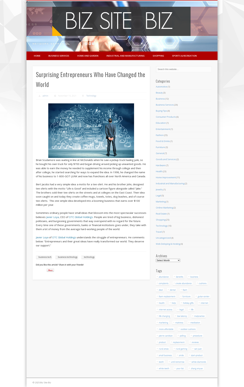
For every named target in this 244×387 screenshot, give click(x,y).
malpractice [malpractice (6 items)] (199, 316)
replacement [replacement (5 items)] (179, 342)
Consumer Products (166, 116)
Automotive (161, 86)
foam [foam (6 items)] (185, 289)
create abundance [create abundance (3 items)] (184, 283)
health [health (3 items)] (162, 303)
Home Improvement (166, 177)
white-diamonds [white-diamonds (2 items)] (199, 361)
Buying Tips (161, 110)
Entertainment (163, 129)
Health (159, 171)
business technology (67, 257)
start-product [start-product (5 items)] (197, 355)
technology (89, 257)
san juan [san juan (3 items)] (198, 348)
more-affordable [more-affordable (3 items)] (166, 329)
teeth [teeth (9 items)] (161, 361)
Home (37, 55)
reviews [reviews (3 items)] (195, 342)
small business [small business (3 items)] (165, 355)
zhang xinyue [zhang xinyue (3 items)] (197, 368)
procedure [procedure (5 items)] (197, 335)
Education (161, 122)
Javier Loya (52, 217)
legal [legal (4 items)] (181, 309)
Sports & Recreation (184, 55)
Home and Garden (87, 55)
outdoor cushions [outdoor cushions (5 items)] (188, 329)
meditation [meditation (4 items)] (195, 322)
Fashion (160, 135)
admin (45, 95)
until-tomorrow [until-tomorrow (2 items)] (177, 361)
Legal (158, 195)
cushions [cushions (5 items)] (202, 283)
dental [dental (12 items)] (173, 289)
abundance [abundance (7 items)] (164, 276)
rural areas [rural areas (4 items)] (164, 348)
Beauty (159, 92)
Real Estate (161, 213)
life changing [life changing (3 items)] (164, 316)
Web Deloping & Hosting (168, 243)
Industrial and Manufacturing (125, 55)
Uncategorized (163, 237)
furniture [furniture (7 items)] (186, 296)
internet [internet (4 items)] (204, 303)
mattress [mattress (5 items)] (179, 322)
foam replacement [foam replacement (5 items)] (167, 296)
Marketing (161, 201)
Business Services (58, 55)
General (160, 153)
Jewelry (159, 189)
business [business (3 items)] (194, 276)
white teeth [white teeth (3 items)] (164, 368)
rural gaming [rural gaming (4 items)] (181, 348)
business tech (45, 257)
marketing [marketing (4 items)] (163, 322)
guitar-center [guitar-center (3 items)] (203, 296)
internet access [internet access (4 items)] (165, 309)
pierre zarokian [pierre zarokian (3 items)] (166, 335)
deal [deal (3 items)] (161, 289)
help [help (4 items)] (174, 303)
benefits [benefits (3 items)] (179, 276)
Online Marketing (164, 207)
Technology (91, 95)
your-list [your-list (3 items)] (180, 368)
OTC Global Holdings (81, 217)
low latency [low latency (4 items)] (182, 316)
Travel (159, 231)
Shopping (158, 55)
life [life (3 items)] (192, 309)
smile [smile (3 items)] (181, 355)
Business (160, 98)
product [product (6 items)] (162, 342)
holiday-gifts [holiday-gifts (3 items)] (188, 303)
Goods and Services (166, 159)
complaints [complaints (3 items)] (163, 283)
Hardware (161, 165)
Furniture (160, 147)
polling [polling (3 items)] (183, 335)
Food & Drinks (163, 141)
